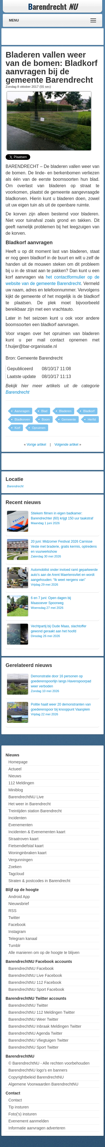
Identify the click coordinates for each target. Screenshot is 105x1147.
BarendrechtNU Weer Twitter (33, 1019)
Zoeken (15, 867)
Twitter (14, 917)
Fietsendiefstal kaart (25, 846)
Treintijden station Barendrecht (35, 811)
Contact (15, 1100)
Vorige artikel (36, 445)
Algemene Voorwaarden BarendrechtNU (43, 1084)
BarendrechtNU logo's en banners (37, 1070)
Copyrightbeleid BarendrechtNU (36, 1077)
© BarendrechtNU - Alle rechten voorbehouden (49, 1063)
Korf (17, 427)
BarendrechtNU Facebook (31, 968)
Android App (19, 896)
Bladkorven (22, 419)
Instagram (17, 931)
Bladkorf (88, 411)
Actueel (15, 769)
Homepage (18, 762)
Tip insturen (18, 1107)
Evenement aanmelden (28, 1121)
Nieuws (14, 776)
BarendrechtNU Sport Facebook (36, 989)
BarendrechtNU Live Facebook (35, 975)
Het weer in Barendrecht (29, 804)
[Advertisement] (57, 37)
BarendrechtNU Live (26, 797)
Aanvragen (22, 411)
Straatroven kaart (23, 839)
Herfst (92, 419)
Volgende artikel (66, 445)
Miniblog (15, 790)
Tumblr (14, 945)
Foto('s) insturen (22, 1114)
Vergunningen (20, 860)
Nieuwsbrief (18, 903)
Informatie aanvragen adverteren (36, 1128)
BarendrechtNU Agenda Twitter (35, 1033)
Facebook (16, 924)
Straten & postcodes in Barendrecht (39, 880)
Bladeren (65, 411)
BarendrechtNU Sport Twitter (33, 1047)
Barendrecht (17, 392)
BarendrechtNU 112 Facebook (34, 982)
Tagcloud (16, 873)
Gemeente (69, 419)
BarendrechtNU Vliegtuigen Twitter (38, 1040)
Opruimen (38, 427)
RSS (12, 910)
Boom (46, 419)
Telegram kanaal (22, 938)
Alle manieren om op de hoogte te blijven (44, 952)
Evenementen (20, 825)
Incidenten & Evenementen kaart (36, 832)
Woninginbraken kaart (27, 853)
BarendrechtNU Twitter (28, 1005)
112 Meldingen (21, 783)
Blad (44, 411)
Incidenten (17, 818)
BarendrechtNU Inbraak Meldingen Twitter (44, 1026)
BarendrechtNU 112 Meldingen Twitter (41, 1012)
